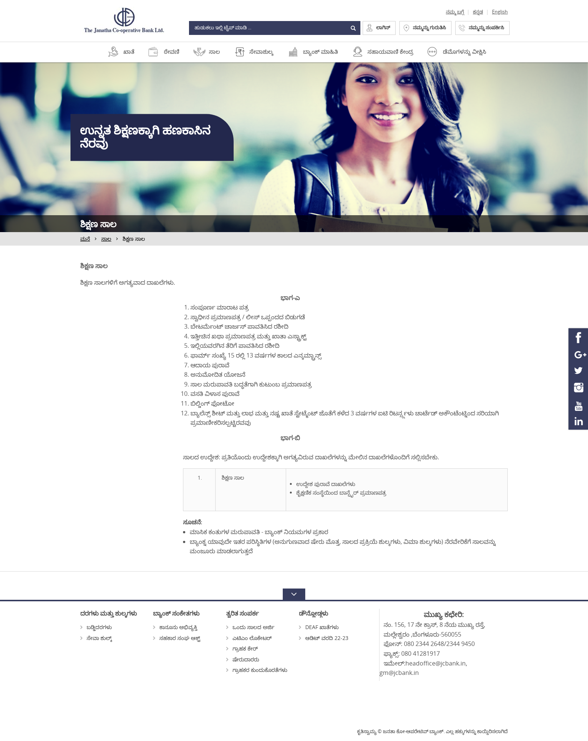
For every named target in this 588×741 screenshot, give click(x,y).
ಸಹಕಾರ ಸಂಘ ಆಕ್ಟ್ (176, 637)
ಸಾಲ (214, 51)
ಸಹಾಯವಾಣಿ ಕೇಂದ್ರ (390, 51)
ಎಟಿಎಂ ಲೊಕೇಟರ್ (249, 637)
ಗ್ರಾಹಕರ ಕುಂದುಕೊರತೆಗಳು (256, 669)
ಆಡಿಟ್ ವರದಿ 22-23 (323, 637)
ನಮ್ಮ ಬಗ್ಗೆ (455, 11)
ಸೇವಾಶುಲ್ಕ (261, 51)
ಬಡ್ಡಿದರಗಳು (96, 627)
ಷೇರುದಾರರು (242, 659)
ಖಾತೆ (128, 51)
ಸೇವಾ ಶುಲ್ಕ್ (96, 637)
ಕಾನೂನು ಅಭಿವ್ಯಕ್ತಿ (175, 627)
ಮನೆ (85, 238)
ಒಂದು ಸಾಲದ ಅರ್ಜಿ (250, 627)
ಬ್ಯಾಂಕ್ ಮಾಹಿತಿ (320, 51)
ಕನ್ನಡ (478, 11)
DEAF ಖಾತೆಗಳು (319, 627)
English (500, 11)
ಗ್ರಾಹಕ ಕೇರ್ (242, 648)
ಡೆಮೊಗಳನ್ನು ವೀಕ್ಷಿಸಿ (464, 51)
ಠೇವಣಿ (171, 51)
